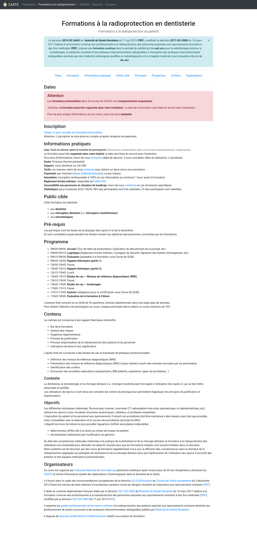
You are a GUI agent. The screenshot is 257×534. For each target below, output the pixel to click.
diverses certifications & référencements (82, 516)
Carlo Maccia (107, 470)
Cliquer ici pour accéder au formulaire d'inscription (73, 132)
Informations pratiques (97, 75)
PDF (140, 40)
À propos (110, 4)
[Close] (208, 40)
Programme (159, 75)
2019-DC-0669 (71, 40)
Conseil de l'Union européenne (173, 480)
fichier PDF (100, 181)
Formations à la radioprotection (58, 4)
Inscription (73, 75)
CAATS (10, 4)
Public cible (123, 75)
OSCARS (84, 4)
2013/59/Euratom (141, 480)
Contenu (176, 75)
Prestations (29, 4)
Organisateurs (194, 75)
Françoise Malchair (85, 470)
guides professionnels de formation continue (87, 505)
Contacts (97, 4)
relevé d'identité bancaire (87, 173)
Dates (58, 75)
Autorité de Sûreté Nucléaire (101, 40)
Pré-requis (141, 75)
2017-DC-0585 (179, 40)
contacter (126, 114)
